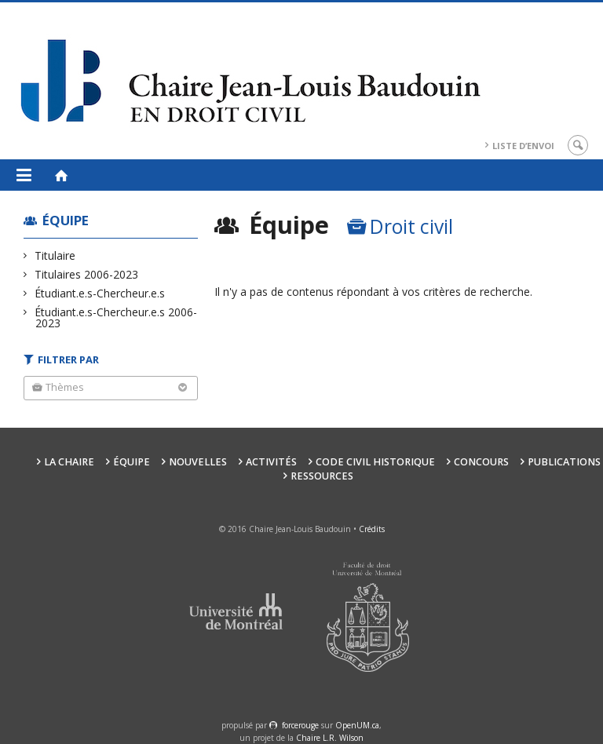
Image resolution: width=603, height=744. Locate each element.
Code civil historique (375, 462)
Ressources (322, 476)
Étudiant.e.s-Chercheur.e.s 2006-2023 (116, 317)
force (300, 725)
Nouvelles (198, 462)
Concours (481, 462)
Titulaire (55, 255)
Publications (564, 462)
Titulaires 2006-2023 (86, 274)
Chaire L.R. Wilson (330, 737)
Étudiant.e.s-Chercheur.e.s (100, 293)
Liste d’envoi (523, 145)
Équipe (65, 220)
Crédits (372, 528)
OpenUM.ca (357, 725)
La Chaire (69, 462)
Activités (271, 462)
